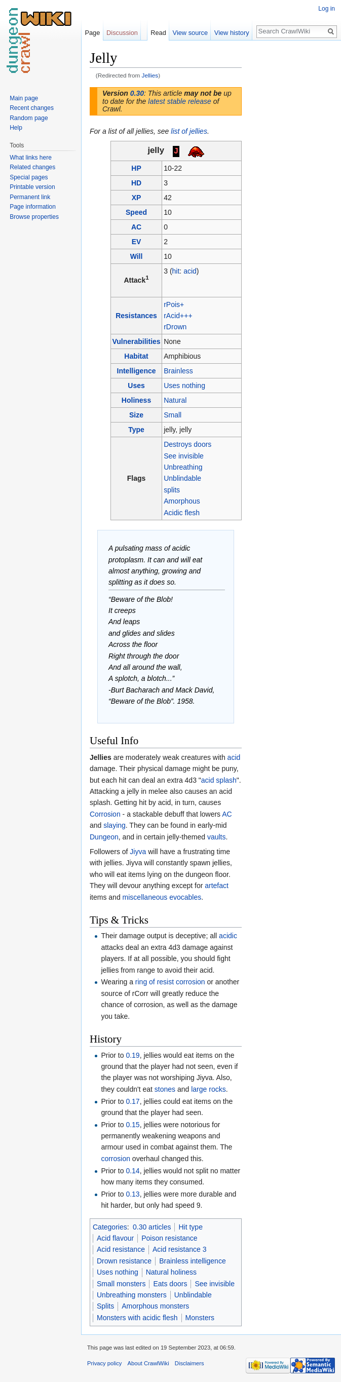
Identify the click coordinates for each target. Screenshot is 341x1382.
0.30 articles (152, 1227)
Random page (29, 118)
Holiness (136, 400)
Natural (175, 400)
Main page (24, 98)
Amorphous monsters (155, 1306)
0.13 (132, 1194)
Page (92, 32)
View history (231, 32)
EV (136, 242)
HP (136, 168)
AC (136, 227)
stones (165, 1089)
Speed (136, 212)
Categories (110, 1227)
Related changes (32, 167)
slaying (114, 825)
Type (136, 430)
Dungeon (104, 837)
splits (172, 490)
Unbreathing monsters (132, 1295)
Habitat (136, 356)
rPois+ (174, 304)
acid (190, 271)
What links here (31, 157)
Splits (105, 1306)
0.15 (132, 1125)
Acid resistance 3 (180, 1249)
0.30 (137, 93)
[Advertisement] (292, 201)
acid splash (219, 780)
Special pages (29, 177)
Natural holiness (171, 1272)
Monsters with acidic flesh (137, 1318)
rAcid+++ (178, 316)
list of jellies (189, 131)
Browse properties (34, 216)
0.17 (132, 1101)
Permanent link (30, 197)
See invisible (184, 456)
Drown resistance (124, 1261)
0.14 (132, 1171)
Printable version (32, 186)
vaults (216, 837)
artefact (217, 885)
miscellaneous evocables (162, 897)
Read (158, 32)
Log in (326, 8)
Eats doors (170, 1284)
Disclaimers (189, 1363)
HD (136, 183)
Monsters (200, 1318)
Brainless (178, 371)
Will (136, 256)
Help (16, 127)
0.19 (132, 1055)
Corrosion (105, 814)
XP (136, 198)
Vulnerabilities (136, 341)
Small (172, 415)
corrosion (115, 1159)
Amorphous (182, 501)
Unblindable (182, 478)
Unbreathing (183, 467)
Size (136, 415)
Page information (33, 206)
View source (190, 32)
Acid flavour (115, 1238)
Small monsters (121, 1284)
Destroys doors (187, 444)
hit (176, 271)
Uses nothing (184, 385)
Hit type (190, 1227)
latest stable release (179, 101)
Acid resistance (121, 1249)
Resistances (136, 316)
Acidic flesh (182, 513)
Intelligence (136, 371)
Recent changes (32, 107)
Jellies (150, 75)
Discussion (122, 32)
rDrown (175, 327)
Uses (136, 385)
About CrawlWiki (148, 1363)
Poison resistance (169, 1238)
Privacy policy (104, 1363)
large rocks (208, 1089)
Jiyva (138, 852)
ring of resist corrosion (170, 982)
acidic (228, 936)
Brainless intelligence (192, 1261)
